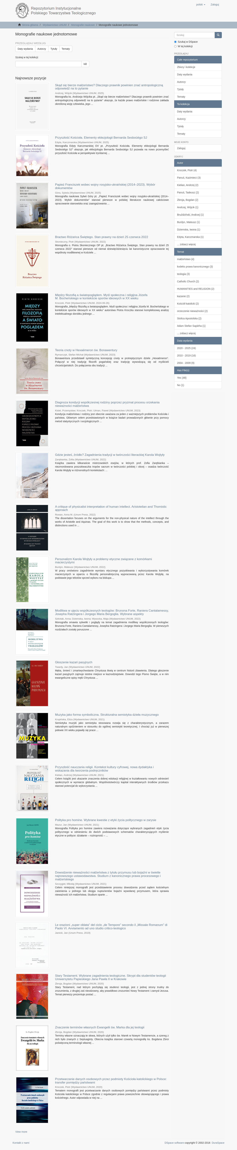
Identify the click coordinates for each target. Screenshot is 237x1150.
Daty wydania (25, 48)
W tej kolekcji (183, 46)
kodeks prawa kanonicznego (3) (195, 266)
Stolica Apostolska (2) (189, 318)
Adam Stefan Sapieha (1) (191, 325)
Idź (85, 64)
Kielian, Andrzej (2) (187, 185)
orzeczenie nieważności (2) (192, 311)
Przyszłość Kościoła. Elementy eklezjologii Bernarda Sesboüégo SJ (101, 137)
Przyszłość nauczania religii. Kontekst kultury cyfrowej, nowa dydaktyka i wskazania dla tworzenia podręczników (104, 768)
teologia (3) (183, 274)
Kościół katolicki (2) (188, 303)
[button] (201, 4)
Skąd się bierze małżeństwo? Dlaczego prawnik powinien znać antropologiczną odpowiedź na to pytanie (109, 86)
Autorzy (41, 48)
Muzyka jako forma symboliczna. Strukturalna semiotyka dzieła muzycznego (107, 714)
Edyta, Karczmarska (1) (190, 236)
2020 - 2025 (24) (186, 348)
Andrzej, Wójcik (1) (187, 207)
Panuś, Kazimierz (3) (189, 177)
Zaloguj (181, 148)
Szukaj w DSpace (186, 41)
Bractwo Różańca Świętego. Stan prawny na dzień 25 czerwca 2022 (101, 237)
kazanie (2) (183, 296)
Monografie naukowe (83, 24)
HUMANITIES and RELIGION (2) (195, 288)
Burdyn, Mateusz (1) (188, 222)
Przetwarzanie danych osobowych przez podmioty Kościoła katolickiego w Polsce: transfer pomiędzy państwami (111, 1080)
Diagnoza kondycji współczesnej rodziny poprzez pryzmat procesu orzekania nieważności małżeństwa (107, 404)
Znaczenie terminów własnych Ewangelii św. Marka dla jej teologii (99, 1027)
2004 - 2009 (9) (185, 362)
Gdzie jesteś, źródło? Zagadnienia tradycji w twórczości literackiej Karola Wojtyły (110, 455)
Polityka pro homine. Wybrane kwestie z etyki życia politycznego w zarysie (105, 820)
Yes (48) (181, 377)
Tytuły (54, 48)
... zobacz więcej (186, 244)
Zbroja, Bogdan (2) (187, 199)
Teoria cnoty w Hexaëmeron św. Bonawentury (86, 350)
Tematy (66, 48)
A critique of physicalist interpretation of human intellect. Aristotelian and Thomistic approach (111, 508)
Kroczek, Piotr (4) (187, 170)
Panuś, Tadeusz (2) (188, 192)
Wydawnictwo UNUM (54, 24)
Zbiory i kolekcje (186, 67)
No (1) (180, 385)
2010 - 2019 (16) (186, 355)
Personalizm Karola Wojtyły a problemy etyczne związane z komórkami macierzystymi (103, 560)
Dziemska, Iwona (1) (188, 229)
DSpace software (174, 1142)
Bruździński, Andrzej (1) (190, 214)
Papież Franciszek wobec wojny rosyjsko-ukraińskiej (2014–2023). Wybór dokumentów (105, 186)
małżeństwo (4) (185, 259)
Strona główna (30, 24)
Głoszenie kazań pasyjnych (73, 662)
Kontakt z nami (21, 1142)
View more (21, 1131)
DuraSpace (218, 1142)
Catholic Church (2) (188, 281)
